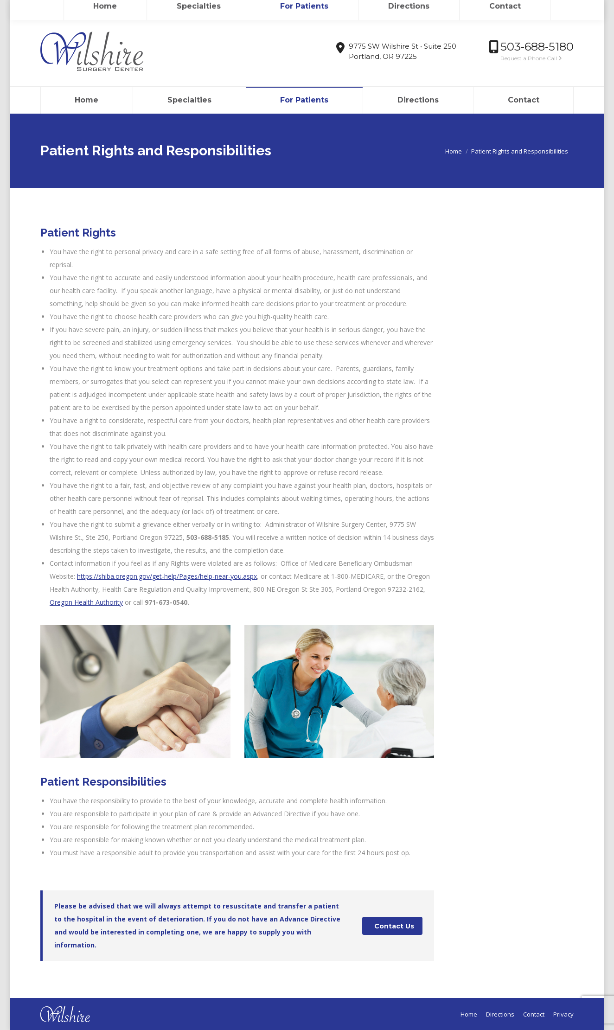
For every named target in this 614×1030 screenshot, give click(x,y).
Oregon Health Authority (86, 602)
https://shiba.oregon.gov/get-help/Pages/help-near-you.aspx (167, 576)
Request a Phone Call (531, 58)
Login (537, 8)
